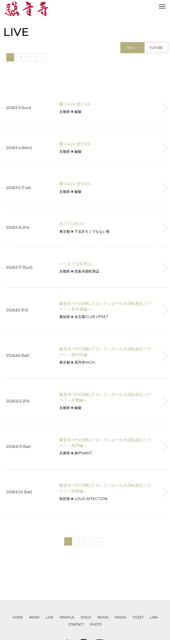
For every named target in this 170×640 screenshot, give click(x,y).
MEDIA (120, 617)
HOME (17, 617)
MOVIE (103, 617)
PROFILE (67, 617)
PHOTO (96, 624)
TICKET (138, 617)
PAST (130, 48)
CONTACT (76, 624)
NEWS (34, 617)
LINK (154, 617)
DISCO (86, 617)
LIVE (49, 617)
